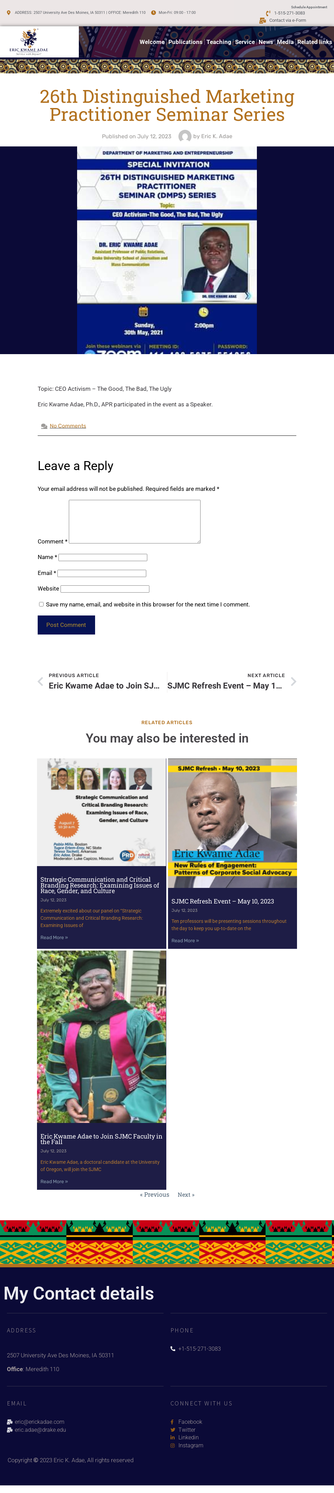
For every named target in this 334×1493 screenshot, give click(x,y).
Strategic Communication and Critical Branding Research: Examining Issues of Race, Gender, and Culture (99, 892)
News (266, 38)
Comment (52, 549)
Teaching (218, 38)
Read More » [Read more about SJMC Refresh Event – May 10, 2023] (185, 948)
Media (285, 38)
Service (245, 38)
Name (47, 565)
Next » (186, 1200)
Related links (314, 38)
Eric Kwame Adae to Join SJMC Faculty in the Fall (101, 1145)
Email (47, 581)
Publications (185, 38)
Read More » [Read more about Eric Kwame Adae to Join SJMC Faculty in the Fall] (54, 1187)
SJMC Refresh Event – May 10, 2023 (222, 908)
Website (48, 596)
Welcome (152, 38)
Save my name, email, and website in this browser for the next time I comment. (148, 612)
